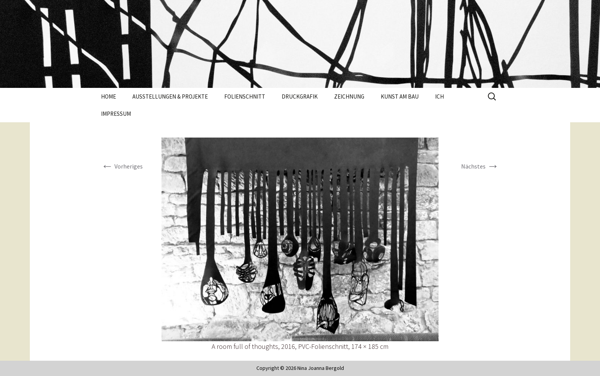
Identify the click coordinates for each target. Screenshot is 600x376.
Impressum (116, 113)
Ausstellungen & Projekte (170, 96)
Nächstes (480, 166)
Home (108, 96)
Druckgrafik (300, 96)
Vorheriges (122, 166)
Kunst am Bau (400, 96)
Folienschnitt (244, 96)
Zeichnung (349, 96)
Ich (439, 96)
